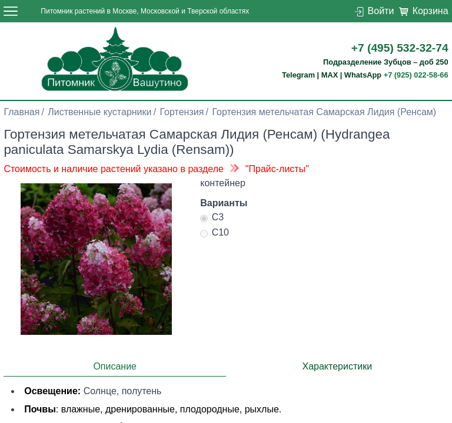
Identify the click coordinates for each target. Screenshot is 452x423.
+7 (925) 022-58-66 (416, 74)
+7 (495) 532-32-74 (399, 48)
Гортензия (182, 112)
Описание (115, 366)
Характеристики (337, 366)
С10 (214, 234)
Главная (21, 112)
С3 (212, 218)
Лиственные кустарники (99, 112)
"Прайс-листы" (277, 169)
